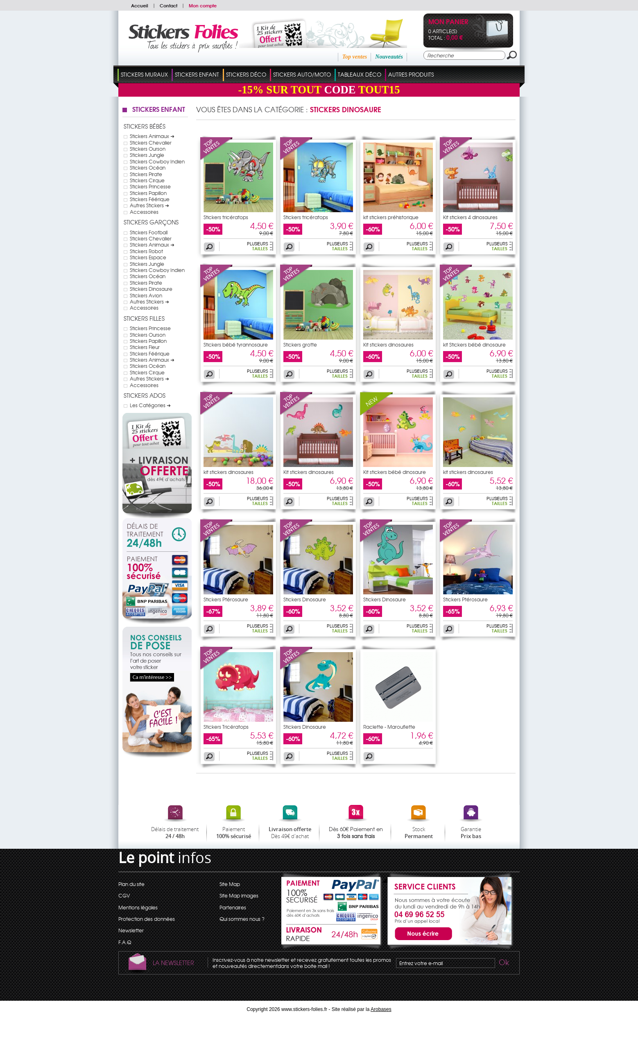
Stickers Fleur (145, 347)
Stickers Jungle (147, 155)
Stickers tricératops (226, 217)
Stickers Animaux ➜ (152, 136)
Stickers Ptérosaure (226, 599)
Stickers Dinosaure (151, 289)
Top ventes (354, 57)
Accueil (139, 5)
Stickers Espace (148, 257)
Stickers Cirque (147, 180)
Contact (168, 5)
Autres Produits (411, 74)
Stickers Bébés (144, 126)
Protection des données (146, 918)
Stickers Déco (246, 74)
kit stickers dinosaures (228, 472)
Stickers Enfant (197, 74)
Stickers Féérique (150, 199)
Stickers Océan (147, 167)
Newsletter (131, 930)
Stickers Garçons (151, 222)
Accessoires (144, 212)
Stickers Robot (146, 251)
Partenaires (232, 907)
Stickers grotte (300, 344)
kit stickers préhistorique (391, 217)
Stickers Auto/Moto (302, 74)
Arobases (381, 1009)
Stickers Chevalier (151, 142)
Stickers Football (148, 232)
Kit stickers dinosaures (388, 344)
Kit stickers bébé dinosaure (394, 472)
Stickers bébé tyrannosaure (236, 344)
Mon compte (203, 5)
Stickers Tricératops (226, 726)
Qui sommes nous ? (242, 918)
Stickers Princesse (150, 186)
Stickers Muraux (144, 74)
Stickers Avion (146, 295)
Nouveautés (389, 57)
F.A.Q (124, 942)
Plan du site (131, 884)
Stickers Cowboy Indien (157, 161)
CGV (124, 895)
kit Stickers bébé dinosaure (474, 344)
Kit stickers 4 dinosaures (470, 217)
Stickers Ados (144, 395)
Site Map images (238, 895)
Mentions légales (138, 907)
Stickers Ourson (147, 149)
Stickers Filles (144, 318)
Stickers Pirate (146, 174)
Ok (503, 963)
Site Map (229, 884)
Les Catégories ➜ (150, 405)
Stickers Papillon (148, 193)
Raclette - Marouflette (389, 726)
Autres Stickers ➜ (149, 205)
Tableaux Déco (359, 74)
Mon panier (448, 22)
